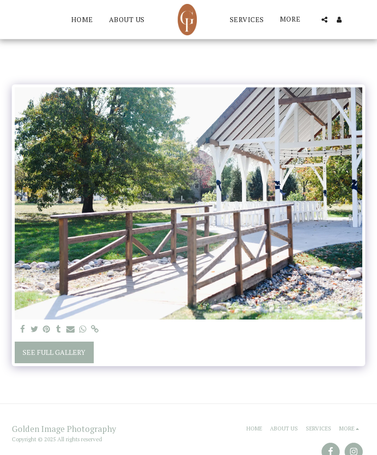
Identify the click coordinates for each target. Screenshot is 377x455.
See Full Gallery (54, 352)
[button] (324, 19)
